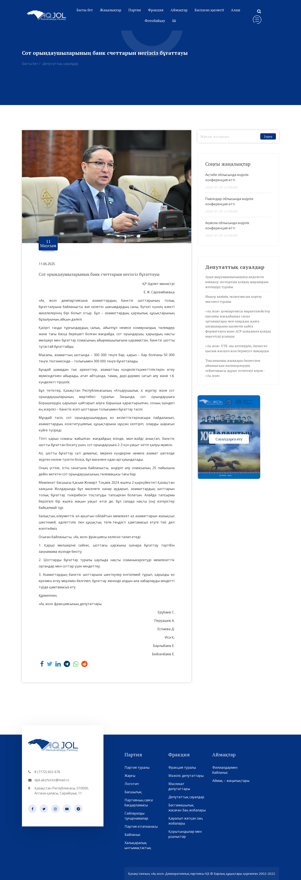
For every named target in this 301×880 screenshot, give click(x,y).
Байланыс (132, 834)
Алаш (235, 10)
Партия (134, 10)
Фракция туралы (182, 767)
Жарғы (129, 775)
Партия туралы (136, 767)
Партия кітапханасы (141, 826)
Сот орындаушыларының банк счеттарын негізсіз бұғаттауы (99, 274)
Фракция (155, 10)
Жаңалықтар (110, 10)
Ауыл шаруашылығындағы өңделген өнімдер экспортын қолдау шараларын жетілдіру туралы (236, 282)
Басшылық (133, 792)
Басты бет (85, 10)
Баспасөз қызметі (209, 10)
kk (174, 20)
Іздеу (268, 136)
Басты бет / (31, 63)
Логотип (131, 783)
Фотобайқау (155, 20)
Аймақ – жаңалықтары (230, 780)
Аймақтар (179, 10)
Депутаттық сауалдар (60, 63)
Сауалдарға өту (229, 438)
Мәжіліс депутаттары (186, 775)
